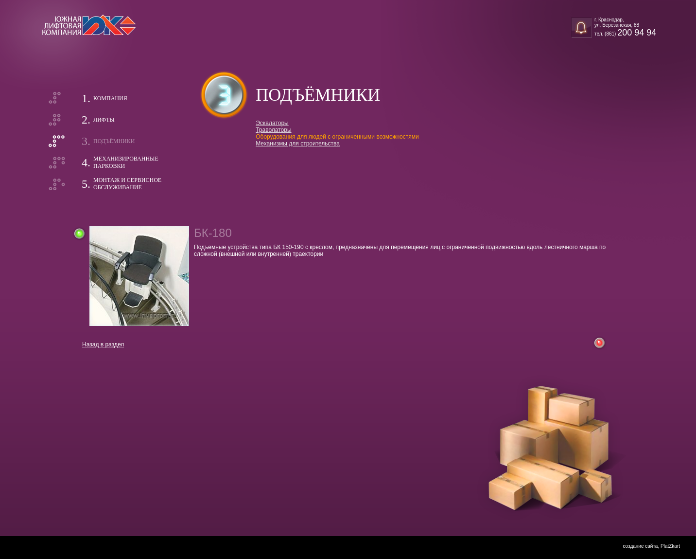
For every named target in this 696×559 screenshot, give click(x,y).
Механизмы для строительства (298, 143)
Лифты (104, 119)
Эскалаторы (272, 123)
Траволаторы (273, 129)
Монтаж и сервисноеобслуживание (127, 184)
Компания (110, 98)
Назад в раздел (103, 344)
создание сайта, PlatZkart (651, 546)
